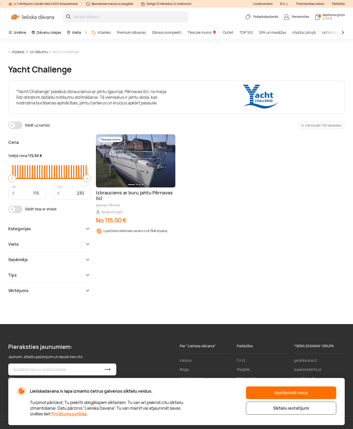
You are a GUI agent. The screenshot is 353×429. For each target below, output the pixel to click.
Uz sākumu (39, 51)
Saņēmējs (49, 260)
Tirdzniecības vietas (310, 4)
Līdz (60, 186)
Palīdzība (338, 4)
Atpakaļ (18, 51)
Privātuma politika (69, 414)
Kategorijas (49, 229)
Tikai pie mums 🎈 (202, 32)
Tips (49, 275)
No (14, 186)
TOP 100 (246, 32)
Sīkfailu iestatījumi (291, 408)
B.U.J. (284, 4)
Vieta (74, 32)
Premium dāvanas (131, 32)
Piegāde (243, 369)
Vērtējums (49, 290)
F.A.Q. (241, 360)
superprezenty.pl (307, 369)
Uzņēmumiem (263, 4)
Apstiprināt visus (291, 392)
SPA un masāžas (272, 32)
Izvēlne (17, 32)
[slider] (12, 178)
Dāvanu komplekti (166, 32)
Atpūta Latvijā (304, 32)
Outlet (228, 32)
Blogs (184, 369)
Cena (13, 142)
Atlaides (101, 32)
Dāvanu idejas (46, 32)
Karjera (186, 360)
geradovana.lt (305, 360)
